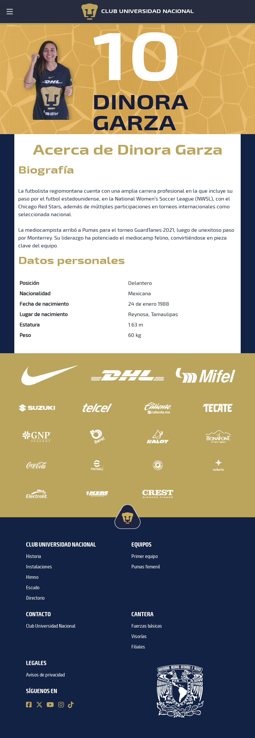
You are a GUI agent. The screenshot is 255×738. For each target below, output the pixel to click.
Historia (33, 556)
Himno (32, 577)
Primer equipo (144, 556)
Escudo (32, 587)
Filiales (138, 647)
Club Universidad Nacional (50, 626)
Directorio (35, 598)
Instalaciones (39, 567)
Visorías (139, 636)
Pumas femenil (145, 567)
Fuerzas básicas (146, 626)
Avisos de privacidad (45, 675)
